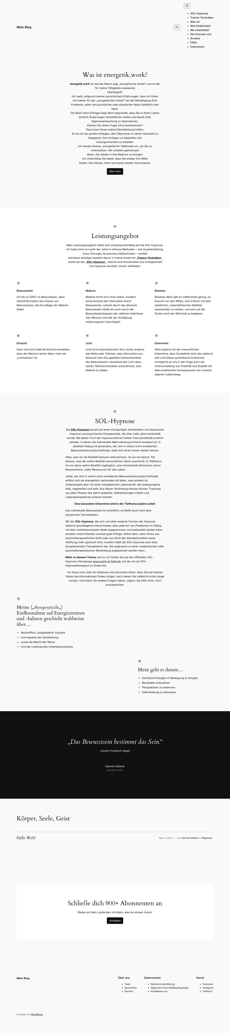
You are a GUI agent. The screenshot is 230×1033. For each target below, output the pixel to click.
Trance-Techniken (149, 257)
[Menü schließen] (187, 5)
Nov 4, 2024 (165, 838)
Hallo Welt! (26, 838)
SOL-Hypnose (96, 262)
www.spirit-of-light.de (106, 561)
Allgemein (207, 838)
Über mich (115, 171)
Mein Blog (24, 27)
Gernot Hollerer (190, 838)
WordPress (37, 1014)
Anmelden (115, 920)
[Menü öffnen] (177, 27)
